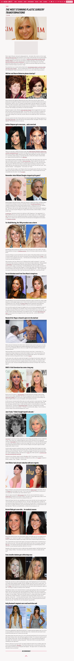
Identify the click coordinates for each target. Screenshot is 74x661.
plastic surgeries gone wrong (11, 57)
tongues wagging (24, 303)
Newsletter (69, 1)
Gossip (25, 1)
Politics (36, 1)
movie (28, 452)
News (15, 1)
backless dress (8, 496)
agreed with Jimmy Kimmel (26, 110)
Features (45, 1)
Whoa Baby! (19, 645)
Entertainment (31, 1)
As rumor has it (8, 213)
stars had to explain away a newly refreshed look (15, 61)
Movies (7, 6)
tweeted (39, 457)
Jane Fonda (8, 438)
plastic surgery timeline (10, 397)
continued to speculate (11, 219)
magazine (21, 495)
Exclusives (20, 1)
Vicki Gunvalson (21, 394)
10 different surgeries (22, 251)
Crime (41, 1)
